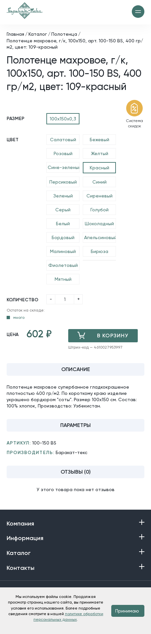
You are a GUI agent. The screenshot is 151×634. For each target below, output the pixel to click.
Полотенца (64, 34)
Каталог (37, 34)
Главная (15, 34)
